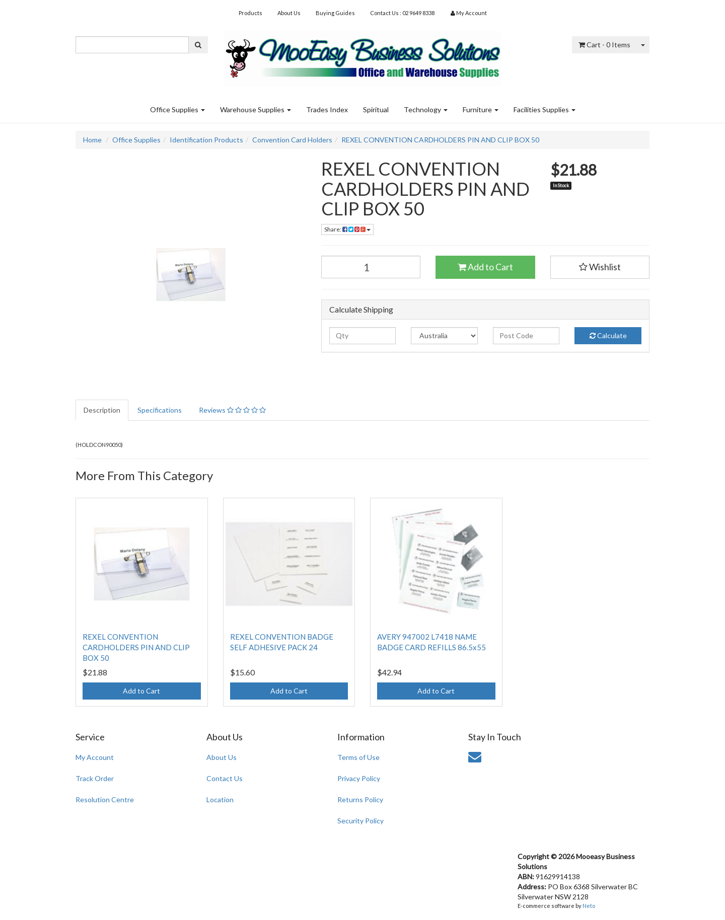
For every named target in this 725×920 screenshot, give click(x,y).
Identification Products (206, 139)
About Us (289, 13)
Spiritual (376, 109)
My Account (95, 757)
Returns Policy (360, 799)
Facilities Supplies (544, 109)
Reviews (232, 410)
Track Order (95, 778)
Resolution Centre (105, 799)
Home (92, 139)
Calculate (608, 335)
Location (220, 799)
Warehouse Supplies (255, 109)
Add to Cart (485, 266)
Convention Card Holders (292, 139)
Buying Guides (335, 13)
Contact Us (224, 778)
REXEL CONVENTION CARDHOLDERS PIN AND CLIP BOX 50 (440, 139)
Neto (589, 905)
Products (250, 13)
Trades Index (327, 109)
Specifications (159, 410)
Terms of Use (358, 757)
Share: (347, 229)
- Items (604, 44)
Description (102, 410)
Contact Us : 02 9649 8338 (402, 13)
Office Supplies (177, 109)
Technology (426, 109)
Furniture (480, 109)
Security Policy (360, 820)
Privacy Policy (358, 778)
